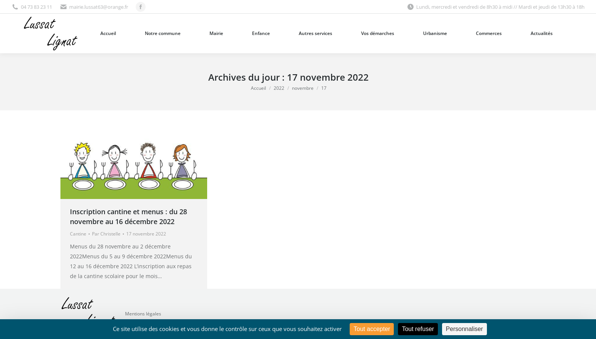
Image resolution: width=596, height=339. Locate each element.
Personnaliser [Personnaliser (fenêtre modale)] (464, 329)
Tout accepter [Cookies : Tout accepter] (371, 329)
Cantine (78, 234)
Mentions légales (143, 313)
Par (106, 234)
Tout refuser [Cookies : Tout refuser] (418, 329)
